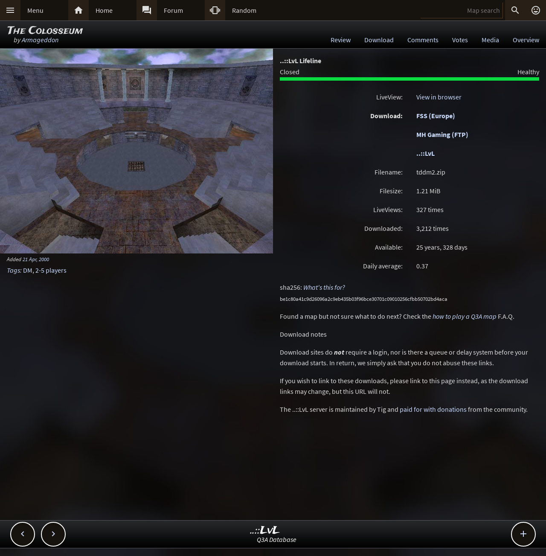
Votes (460, 39)
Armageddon (40, 39)
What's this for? (324, 287)
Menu (35, 10)
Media (490, 39)
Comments (423, 39)
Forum (173, 10)
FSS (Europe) (435, 115)
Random (244, 10)
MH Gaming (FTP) (442, 134)
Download (379, 39)
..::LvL (425, 153)
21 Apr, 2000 (36, 259)
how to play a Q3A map (465, 316)
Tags (13, 270)
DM (27, 270)
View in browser (439, 97)
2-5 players (51, 270)
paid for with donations (433, 409)
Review (341, 39)
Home (104, 10)
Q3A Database (276, 539)
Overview (526, 39)
